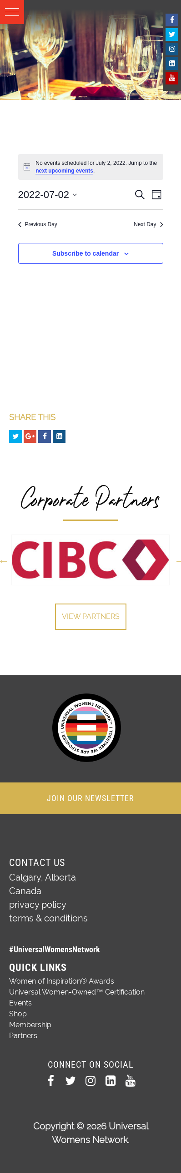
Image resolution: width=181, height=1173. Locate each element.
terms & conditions (48, 918)
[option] (90, 560)
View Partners (91, 616)
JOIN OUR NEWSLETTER (90, 798)
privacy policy (37, 904)
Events (20, 1003)
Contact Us (37, 862)
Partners (23, 1035)
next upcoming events (64, 171)
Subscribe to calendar (85, 253)
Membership (30, 1024)
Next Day (148, 224)
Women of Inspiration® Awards (61, 981)
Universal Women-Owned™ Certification (77, 992)
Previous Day (37, 224)
